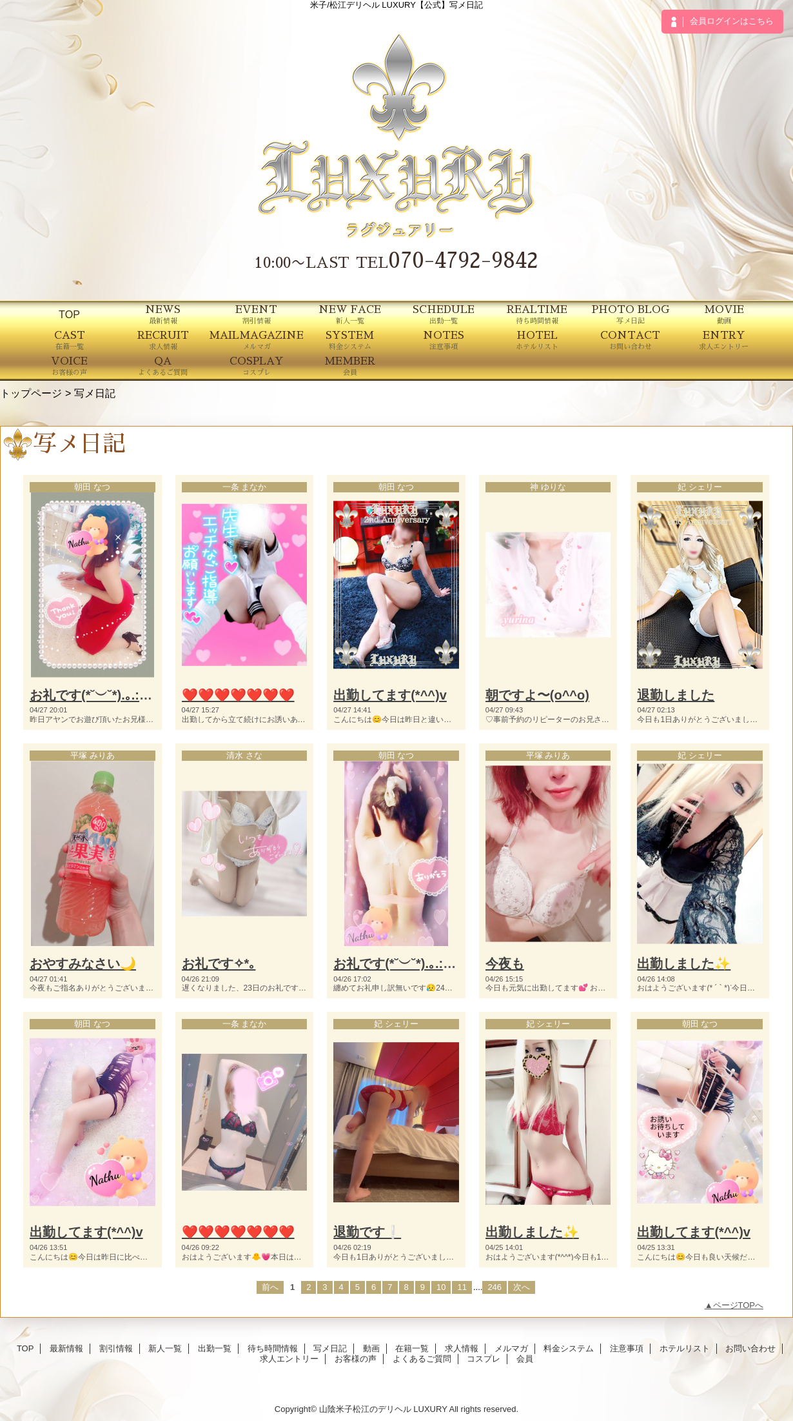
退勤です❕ (367, 1232)
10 (440, 1287)
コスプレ (483, 1359)
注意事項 (626, 1348)
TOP (69, 314)
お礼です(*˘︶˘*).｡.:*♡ (93, 695)
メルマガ (511, 1348)
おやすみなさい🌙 (83, 963)
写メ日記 (330, 1348)
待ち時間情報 (273, 1348)
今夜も (504, 963)
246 (494, 1287)
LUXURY (430, 1409)
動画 (371, 1348)
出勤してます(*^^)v (390, 695)
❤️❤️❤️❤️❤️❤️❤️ (238, 695)
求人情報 (461, 1348)
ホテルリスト (685, 1348)
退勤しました (675, 695)
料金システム (568, 1348)
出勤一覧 (214, 1348)
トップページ (31, 393)
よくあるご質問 (422, 1359)
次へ (521, 1287)
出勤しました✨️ (683, 963)
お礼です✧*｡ (219, 963)
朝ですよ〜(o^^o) (537, 695)
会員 (524, 1359)
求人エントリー (289, 1359)
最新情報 (66, 1348)
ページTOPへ (738, 1305)
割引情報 (116, 1348)
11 (461, 1287)
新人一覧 (165, 1348)
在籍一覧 (412, 1348)
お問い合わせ (750, 1348)
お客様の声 (356, 1359)
